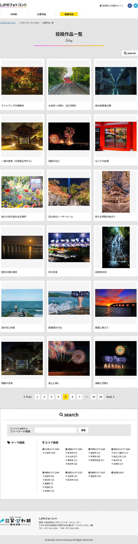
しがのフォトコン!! (7, 22)
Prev (29, 396)
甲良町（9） (49, 487)
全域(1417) (119, 472)
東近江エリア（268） (122, 449)
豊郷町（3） (49, 483)
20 (100, 396)
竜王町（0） (117, 460)
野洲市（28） (72, 463)
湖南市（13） (95, 452)
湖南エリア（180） (75, 449)
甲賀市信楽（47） (97, 460)
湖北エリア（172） (75, 472)
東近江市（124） (120, 456)
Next (109, 396)
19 (93, 396)
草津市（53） (72, 452)
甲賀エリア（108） (98, 449)
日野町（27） (118, 463)
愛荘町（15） (49, 479)
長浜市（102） (73, 479)
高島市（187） (96, 476)
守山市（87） (72, 456)
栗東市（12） (72, 460)
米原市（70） (72, 476)
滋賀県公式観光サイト (112, 6)
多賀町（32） (49, 490)
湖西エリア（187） (98, 472)
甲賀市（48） (95, 456)
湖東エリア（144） (52, 472)
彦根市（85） (49, 476)
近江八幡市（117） (121, 452)
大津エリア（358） (52, 449)
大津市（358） (50, 452)
